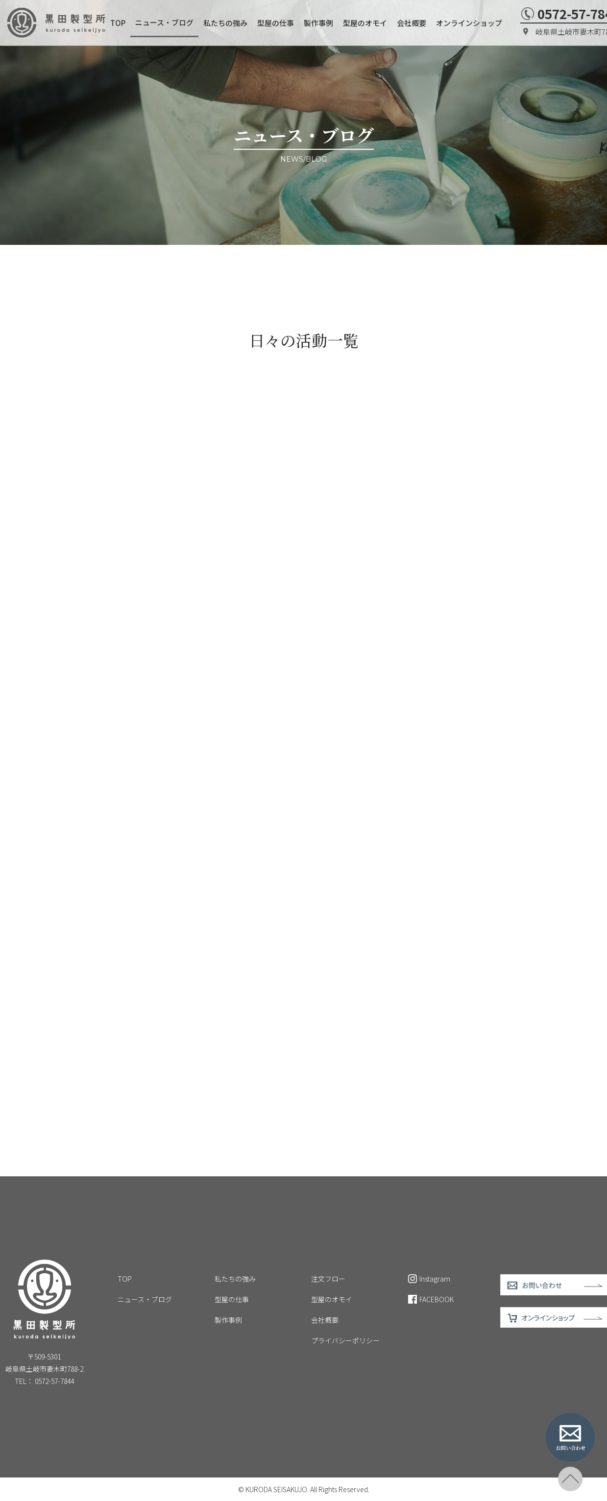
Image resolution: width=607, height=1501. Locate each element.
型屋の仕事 (275, 23)
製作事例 (318, 23)
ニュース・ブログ (164, 22)
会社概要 (411, 23)
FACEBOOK (431, 1299)
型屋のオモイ (365, 23)
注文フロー (328, 1278)
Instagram (429, 1278)
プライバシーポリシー (345, 1340)
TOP (117, 23)
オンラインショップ (469, 23)
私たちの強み (225, 23)
